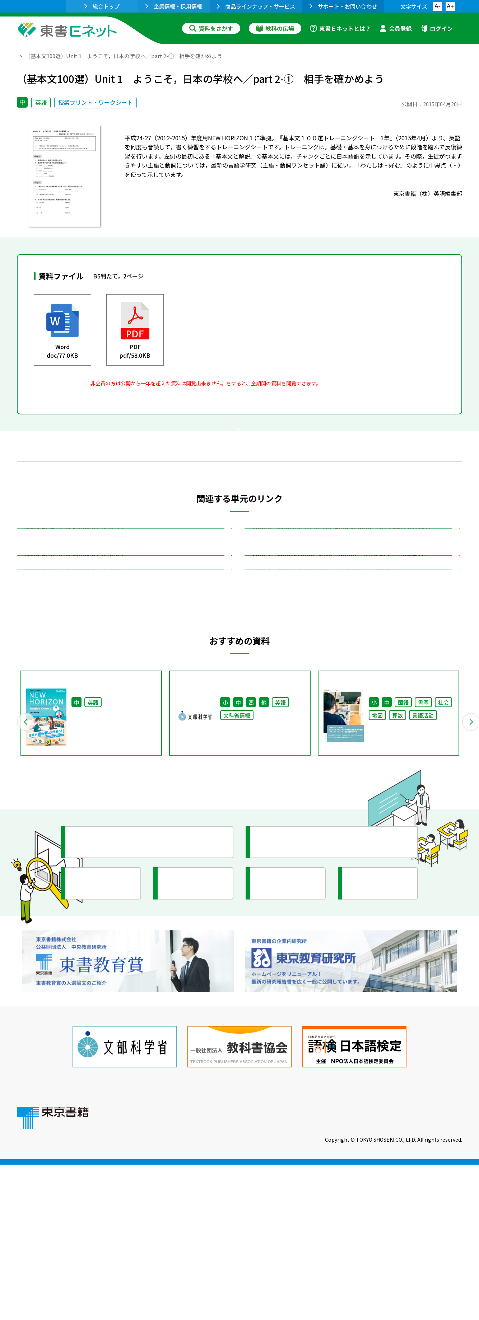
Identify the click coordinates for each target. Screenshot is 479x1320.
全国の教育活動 (287, 1071)
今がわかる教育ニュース (299, 1030)
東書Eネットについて (148, 1271)
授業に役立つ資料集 (109, 1030)
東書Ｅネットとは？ (340, 28)
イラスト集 (373, 1071)
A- (437, 6)
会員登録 (396, 28)
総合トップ (102, 6)
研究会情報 (188, 1071)
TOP (22, 56)
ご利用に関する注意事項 (229, 1271)
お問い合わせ (299, 1271)
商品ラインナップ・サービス (256, 6)
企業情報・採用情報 (173, 6)
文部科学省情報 (102, 1071)
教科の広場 (275, 28)
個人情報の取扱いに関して (427, 1271)
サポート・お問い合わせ (343, 6)
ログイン (436, 28)
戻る (239, 474)
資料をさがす (211, 28)
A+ (450, 6)
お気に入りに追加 (431, 71)
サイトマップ (355, 1271)
